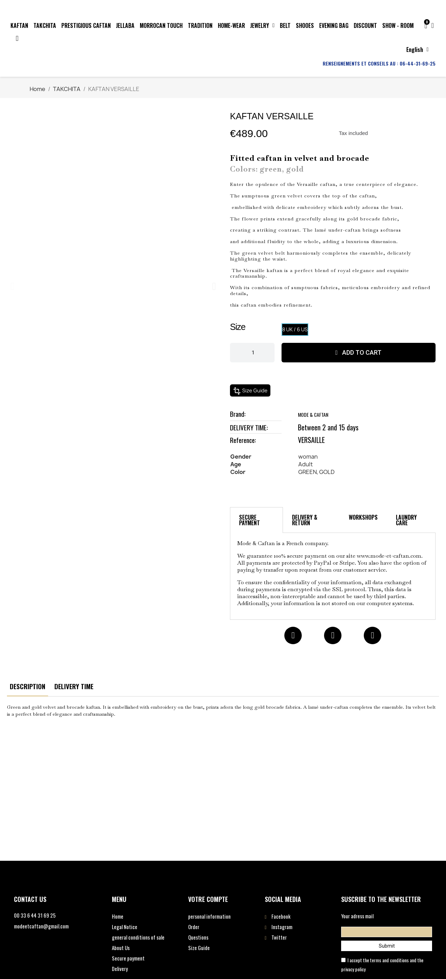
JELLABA (125, 25)
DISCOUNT (365, 25)
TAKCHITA (44, 25)
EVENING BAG (333, 25)
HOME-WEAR (231, 25)
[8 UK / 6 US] (295, 329)
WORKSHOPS (363, 517)
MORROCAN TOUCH (161, 25)
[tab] (256, 520)
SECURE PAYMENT (249, 520)
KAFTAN (19, 25)
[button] (12, 286)
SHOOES (305, 25)
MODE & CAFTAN (313, 414)
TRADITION (200, 25)
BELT (285, 25)
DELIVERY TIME (73, 686)
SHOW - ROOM (398, 25)
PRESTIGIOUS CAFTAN (86, 25)
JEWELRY (262, 25)
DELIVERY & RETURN (304, 520)
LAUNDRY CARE (406, 520)
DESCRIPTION (27, 686)
